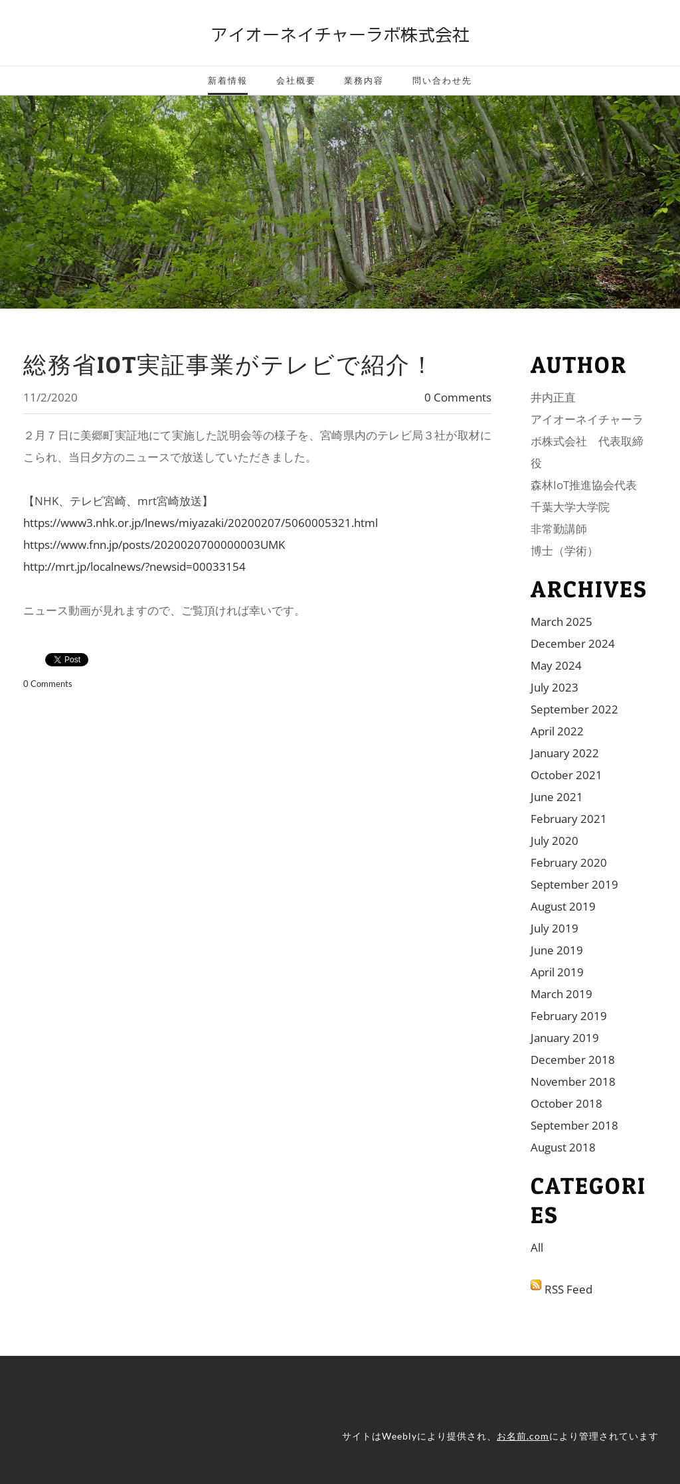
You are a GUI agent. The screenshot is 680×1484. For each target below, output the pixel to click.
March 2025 (561, 621)
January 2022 (565, 753)
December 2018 (573, 1059)
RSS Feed (568, 1289)
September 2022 (574, 709)
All (537, 1247)
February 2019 (569, 1015)
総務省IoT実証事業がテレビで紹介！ (229, 364)
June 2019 (557, 950)
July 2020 (554, 840)
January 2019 (565, 1037)
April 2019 (557, 972)
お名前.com (523, 1436)
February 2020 (569, 862)
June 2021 (557, 796)
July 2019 (554, 928)
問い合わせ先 (442, 80)
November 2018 (573, 1081)
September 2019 (574, 884)
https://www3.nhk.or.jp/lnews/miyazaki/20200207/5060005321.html (200, 522)
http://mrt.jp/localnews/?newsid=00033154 (134, 566)
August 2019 (563, 906)
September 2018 (574, 1125)
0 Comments (457, 397)
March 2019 (561, 994)
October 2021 (566, 774)
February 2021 (569, 818)
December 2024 (573, 643)
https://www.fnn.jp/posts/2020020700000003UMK (154, 544)
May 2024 (556, 665)
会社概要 (296, 80)
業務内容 (364, 80)
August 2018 (563, 1147)
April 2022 (557, 731)
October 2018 (566, 1103)
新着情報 (228, 80)
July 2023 (554, 687)
